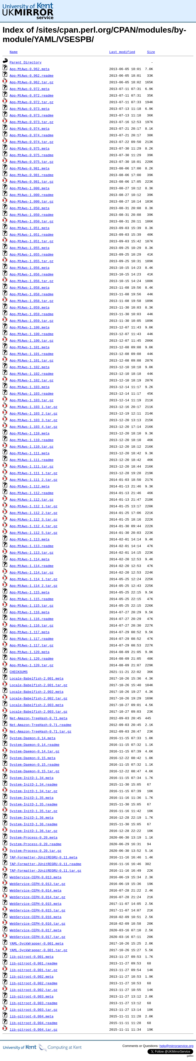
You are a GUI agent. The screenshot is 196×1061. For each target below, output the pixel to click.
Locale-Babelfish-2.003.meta (37, 704)
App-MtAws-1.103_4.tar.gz (33, 426)
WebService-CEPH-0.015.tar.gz (37, 910)
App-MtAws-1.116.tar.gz (32, 625)
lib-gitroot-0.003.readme (33, 1003)
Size (151, 51)
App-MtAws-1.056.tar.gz (32, 280)
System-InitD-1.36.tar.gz (33, 830)
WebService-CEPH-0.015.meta (36, 903)
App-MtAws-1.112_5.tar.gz (33, 532)
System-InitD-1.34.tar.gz (33, 791)
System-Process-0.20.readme (36, 844)
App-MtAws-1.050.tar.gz (32, 221)
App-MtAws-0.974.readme (32, 135)
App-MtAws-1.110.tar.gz (32, 446)
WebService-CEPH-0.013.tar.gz (37, 883)
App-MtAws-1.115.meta (30, 592)
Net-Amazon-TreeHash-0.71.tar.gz (40, 731)
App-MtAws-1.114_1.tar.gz (33, 579)
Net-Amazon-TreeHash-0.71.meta (38, 718)
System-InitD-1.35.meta (32, 797)
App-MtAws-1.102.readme (32, 373)
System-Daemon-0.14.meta (32, 738)
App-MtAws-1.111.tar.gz (32, 466)
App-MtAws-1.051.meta (30, 228)
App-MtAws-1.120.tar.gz (32, 665)
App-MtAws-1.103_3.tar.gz (33, 420)
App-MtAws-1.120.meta (30, 651)
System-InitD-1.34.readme (33, 784)
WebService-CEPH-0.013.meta (36, 877)
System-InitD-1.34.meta (32, 777)
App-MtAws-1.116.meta (30, 612)
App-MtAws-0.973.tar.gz (32, 122)
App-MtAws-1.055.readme (32, 254)
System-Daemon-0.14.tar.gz (34, 751)
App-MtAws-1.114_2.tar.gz (33, 585)
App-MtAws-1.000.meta (30, 188)
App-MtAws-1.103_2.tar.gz (33, 413)
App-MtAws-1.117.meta (30, 632)
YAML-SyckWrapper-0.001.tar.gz (38, 950)
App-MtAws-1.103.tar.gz (32, 400)
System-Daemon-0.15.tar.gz (34, 771)
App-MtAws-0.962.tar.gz (32, 82)
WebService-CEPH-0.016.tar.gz (37, 923)
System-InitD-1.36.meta (32, 817)
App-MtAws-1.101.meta (30, 347)
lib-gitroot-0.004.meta (32, 1016)
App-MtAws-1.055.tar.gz (32, 261)
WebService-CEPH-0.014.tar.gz (37, 897)
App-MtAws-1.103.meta (30, 386)
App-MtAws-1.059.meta (30, 307)
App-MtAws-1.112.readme (32, 492)
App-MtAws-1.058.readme (32, 294)
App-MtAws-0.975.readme (32, 155)
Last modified (122, 51)
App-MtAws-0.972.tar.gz (32, 102)
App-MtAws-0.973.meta (30, 108)
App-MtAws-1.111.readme (32, 459)
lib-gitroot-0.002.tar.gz (33, 989)
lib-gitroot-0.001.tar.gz (33, 969)
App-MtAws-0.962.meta (30, 69)
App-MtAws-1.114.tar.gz (32, 572)
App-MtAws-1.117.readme (32, 638)
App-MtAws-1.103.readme (32, 393)
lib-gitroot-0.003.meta (32, 996)
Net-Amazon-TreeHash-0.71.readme (40, 724)
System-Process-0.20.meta (33, 837)
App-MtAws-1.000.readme (32, 194)
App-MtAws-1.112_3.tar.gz (33, 519)
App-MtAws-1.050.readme (32, 214)
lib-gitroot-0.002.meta (32, 976)
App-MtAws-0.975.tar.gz (32, 161)
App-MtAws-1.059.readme (32, 314)
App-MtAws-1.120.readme (32, 658)
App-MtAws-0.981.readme (32, 175)
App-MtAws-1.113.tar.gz (32, 552)
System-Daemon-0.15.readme (34, 764)
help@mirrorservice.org (176, 1046)
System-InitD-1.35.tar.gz (33, 810)
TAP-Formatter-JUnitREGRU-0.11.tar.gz (45, 870)
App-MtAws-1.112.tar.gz (32, 499)
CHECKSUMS (19, 671)
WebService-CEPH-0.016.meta (36, 916)
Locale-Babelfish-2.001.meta (37, 678)
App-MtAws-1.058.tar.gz (32, 300)
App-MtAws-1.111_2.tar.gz (33, 479)
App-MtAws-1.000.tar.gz (32, 201)
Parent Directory (26, 62)
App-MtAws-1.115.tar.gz (32, 605)
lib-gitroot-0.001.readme (33, 963)
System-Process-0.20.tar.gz (36, 850)
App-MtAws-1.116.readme (32, 618)
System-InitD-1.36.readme (33, 824)
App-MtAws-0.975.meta (30, 148)
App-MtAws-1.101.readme (32, 353)
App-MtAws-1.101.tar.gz (32, 360)
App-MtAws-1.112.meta (30, 486)
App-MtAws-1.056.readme (32, 274)
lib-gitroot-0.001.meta (32, 956)
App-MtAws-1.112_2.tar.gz (33, 512)
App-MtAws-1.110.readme (32, 439)
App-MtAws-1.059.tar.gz (32, 320)
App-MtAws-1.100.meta (30, 327)
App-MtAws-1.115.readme (32, 598)
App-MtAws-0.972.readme (32, 95)
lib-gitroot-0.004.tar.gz (33, 1029)
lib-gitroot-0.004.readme (33, 1022)
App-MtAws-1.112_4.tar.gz (33, 526)
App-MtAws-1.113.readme (32, 545)
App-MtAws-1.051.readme (32, 234)
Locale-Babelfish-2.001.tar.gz (38, 685)
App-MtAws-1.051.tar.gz (32, 241)
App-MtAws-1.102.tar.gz (32, 380)
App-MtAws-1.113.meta (30, 539)
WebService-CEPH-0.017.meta (36, 930)
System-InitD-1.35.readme (33, 804)
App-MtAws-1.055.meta (30, 247)
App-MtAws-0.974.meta (30, 128)
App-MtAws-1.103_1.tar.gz (33, 406)
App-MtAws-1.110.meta (30, 433)
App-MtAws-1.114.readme (32, 565)
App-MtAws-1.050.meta (30, 208)
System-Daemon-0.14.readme (34, 744)
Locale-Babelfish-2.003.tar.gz (38, 711)
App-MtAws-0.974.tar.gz (32, 141)
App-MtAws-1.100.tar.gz (32, 340)
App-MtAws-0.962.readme (32, 75)
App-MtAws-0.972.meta (30, 88)
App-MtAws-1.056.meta (30, 267)
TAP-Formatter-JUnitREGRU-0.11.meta (43, 857)
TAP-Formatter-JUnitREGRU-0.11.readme (45, 863)
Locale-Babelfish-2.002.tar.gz (38, 698)
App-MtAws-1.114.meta (30, 559)
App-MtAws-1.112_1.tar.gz (33, 506)
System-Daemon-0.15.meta (32, 757)
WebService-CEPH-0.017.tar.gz (37, 936)
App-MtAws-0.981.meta (30, 168)
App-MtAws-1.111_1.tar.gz (33, 473)
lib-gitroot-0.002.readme (33, 983)
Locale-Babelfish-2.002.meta (37, 691)
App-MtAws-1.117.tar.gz (32, 645)
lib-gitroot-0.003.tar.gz (33, 1009)
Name (14, 51)
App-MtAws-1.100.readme (32, 333)
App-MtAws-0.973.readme (32, 115)
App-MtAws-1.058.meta (30, 287)
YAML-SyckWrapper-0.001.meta (37, 943)
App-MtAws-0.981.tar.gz (32, 181)
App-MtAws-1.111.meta (30, 453)
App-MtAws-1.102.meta (30, 367)
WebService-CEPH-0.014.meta (36, 890)
